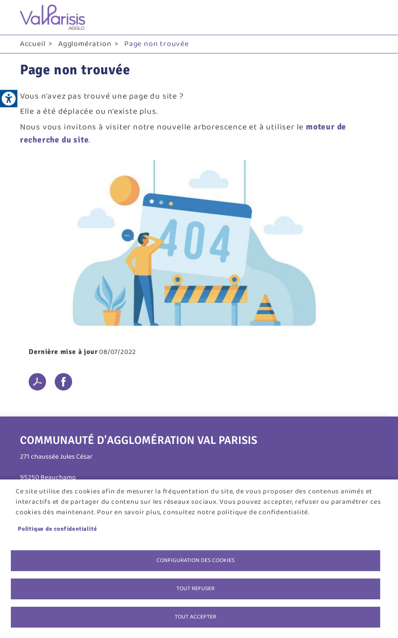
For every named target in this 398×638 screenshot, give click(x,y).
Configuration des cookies (195, 560)
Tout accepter (195, 616)
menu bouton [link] (369, 17)
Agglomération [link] (84, 44)
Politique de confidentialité (57, 528)
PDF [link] (37, 381)
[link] (8, 98)
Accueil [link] (33, 44)
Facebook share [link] (63, 381)
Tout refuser (195, 588)
